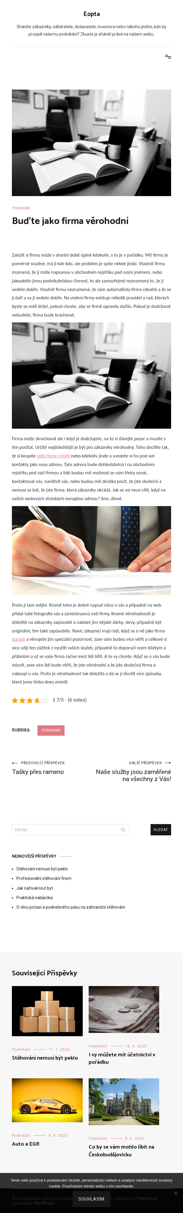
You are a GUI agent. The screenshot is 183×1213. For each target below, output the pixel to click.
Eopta (91, 14)
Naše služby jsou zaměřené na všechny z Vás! (131, 772)
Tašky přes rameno (52, 768)
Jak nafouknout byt (34, 888)
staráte (18, 639)
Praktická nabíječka (34, 897)
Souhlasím (91, 1199)
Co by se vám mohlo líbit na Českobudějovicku (121, 1151)
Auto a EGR (26, 1144)
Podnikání (21, 208)
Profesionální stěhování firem (43, 878)
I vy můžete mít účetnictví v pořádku (122, 1058)
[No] (176, 1193)
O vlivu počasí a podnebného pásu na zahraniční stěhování (70, 907)
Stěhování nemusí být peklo (42, 869)
